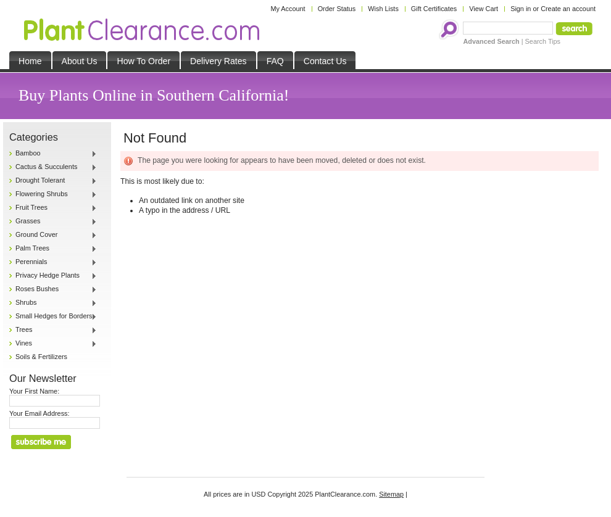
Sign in (520, 8)
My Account (287, 8)
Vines (53, 343)
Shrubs (53, 303)
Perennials (53, 262)
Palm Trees (53, 248)
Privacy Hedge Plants (53, 275)
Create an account (568, 8)
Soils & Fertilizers (41, 356)
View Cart (483, 8)
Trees (53, 330)
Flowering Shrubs (53, 194)
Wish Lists (383, 8)
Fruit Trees (53, 208)
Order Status (337, 8)
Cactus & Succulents (53, 167)
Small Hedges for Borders (53, 316)
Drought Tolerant (53, 180)
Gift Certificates (434, 8)
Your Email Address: (39, 413)
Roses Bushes (53, 289)
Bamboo (53, 153)
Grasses (53, 221)
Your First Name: (34, 391)
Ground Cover (53, 235)
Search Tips (542, 41)
